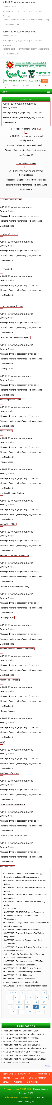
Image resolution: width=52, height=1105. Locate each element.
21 (13, 1012)
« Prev (13, 993)
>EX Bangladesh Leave (13, 306)
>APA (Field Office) (26, 511)
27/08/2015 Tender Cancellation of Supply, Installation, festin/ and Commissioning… (23, 875)
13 (27, 1002)
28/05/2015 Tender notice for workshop (21, 930)
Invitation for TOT (12, 909)
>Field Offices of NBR (12, 199)
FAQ (6, 85)
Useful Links (7, 1074)
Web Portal (35, 81)
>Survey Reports (26, 698)
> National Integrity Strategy (26, 480)
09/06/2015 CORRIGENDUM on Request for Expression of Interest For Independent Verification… (24, 915)
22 (21, 1012)
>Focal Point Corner (27, 163)
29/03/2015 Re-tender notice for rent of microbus (25, 986)
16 (10, 1007)
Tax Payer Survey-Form (15, 81)
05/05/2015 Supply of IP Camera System (22, 968)
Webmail (25, 85)
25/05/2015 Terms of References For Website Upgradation (24, 935)
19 (36, 1007)
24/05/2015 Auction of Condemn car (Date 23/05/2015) (23, 942)
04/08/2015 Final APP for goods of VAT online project (24, 889)
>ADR (26, 729)
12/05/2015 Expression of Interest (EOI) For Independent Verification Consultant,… (23, 963)
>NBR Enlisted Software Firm (26, 792)
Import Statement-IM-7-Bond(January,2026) (21, 1055)
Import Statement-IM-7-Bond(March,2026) (21, 1031)
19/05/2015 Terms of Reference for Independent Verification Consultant (25, 949)
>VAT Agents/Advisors (26, 760)
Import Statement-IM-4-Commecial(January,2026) (24, 1059)
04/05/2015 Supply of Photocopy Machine (22, 972)
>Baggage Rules (26, 605)
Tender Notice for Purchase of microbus (21, 982)
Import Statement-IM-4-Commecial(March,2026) (23, 1034)
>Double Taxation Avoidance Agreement (26, 636)
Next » (40, 1012)
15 (44, 1002)
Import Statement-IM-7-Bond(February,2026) (22, 1045)
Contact (15, 85)
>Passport (7, 269)
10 (46, 997)
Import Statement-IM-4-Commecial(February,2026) (24, 1048)
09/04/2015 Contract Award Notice (19, 979)
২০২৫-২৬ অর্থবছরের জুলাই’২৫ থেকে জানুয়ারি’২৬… (24, 1052)
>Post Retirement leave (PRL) (27, 129)
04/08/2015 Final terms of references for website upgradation (25, 896)
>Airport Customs (26, 854)
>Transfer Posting (10, 234)
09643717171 (43, 73)
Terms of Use (41, 1074)
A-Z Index (19, 1078)
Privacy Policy (24, 1074)
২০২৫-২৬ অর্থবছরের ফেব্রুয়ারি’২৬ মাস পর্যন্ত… (21, 1038)
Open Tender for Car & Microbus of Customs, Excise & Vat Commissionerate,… (24, 956)
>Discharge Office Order (26, 387)
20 (44, 1007)
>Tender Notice (26, 449)
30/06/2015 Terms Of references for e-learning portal (24, 903)
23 (30, 1012)
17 (19, 1007)
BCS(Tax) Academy (37, 1078)
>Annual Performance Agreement (26, 543)
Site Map (6, 1078)
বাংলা (45, 81)
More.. (47, 1066)
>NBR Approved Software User (26, 823)
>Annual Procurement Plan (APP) (26, 574)
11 (10, 1002)
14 (36, 1002)
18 (27, 1007)
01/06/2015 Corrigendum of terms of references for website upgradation (26, 924)
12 (19, 1002)
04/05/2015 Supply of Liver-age (18, 975)
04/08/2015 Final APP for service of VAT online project (24, 882)
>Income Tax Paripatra (26, 667)
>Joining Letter (26, 356)
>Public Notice (26, 418)
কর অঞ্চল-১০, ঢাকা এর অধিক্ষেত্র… (17, 1062)
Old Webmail (32, 1082)
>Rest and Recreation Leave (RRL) (26, 325)
